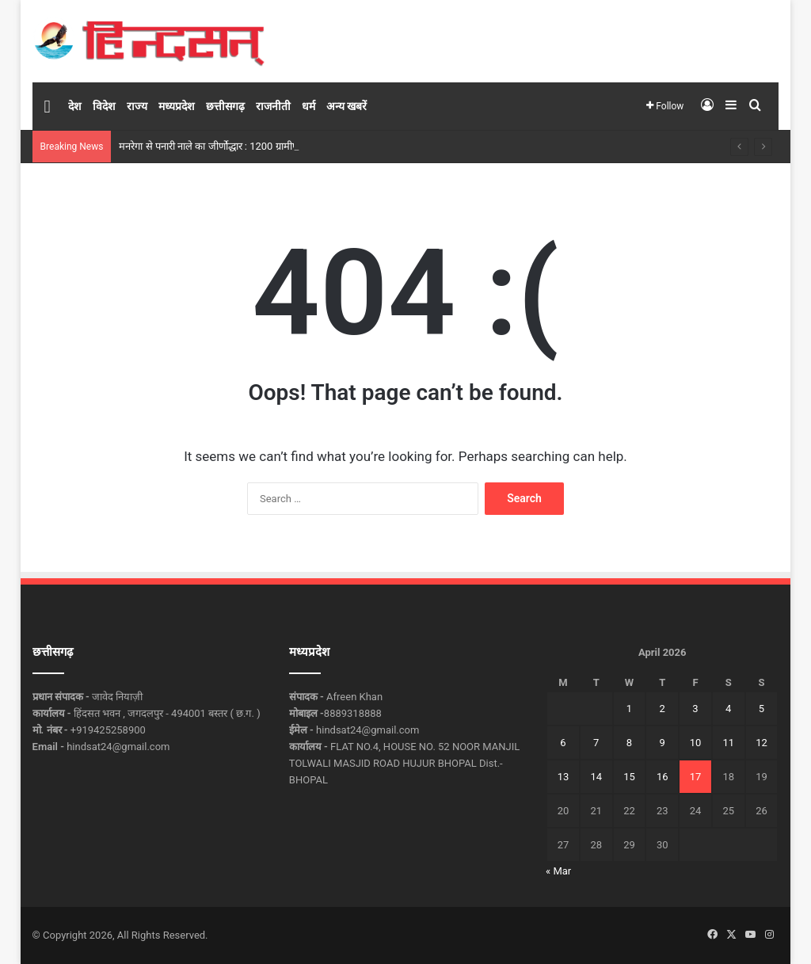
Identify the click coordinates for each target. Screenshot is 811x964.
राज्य (137, 106)
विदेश (104, 106)
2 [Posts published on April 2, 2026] (662, 708)
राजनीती (273, 106)
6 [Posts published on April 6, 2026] (562, 743)
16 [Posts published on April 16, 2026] (662, 777)
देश (75, 106)
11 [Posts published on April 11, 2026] (728, 743)
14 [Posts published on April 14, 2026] (596, 777)
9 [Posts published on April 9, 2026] (662, 743)
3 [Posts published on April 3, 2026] (695, 708)
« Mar (558, 871)
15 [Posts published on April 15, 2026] (629, 777)
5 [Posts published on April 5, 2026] (761, 708)
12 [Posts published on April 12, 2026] (761, 743)
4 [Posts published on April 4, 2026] (728, 708)
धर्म (308, 106)
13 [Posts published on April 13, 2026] (563, 777)
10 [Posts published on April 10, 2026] (696, 743)
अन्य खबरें (346, 106)
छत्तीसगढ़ (225, 106)
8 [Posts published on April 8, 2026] (629, 743)
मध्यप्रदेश (176, 106)
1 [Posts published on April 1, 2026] (629, 708)
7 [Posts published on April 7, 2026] (596, 743)
